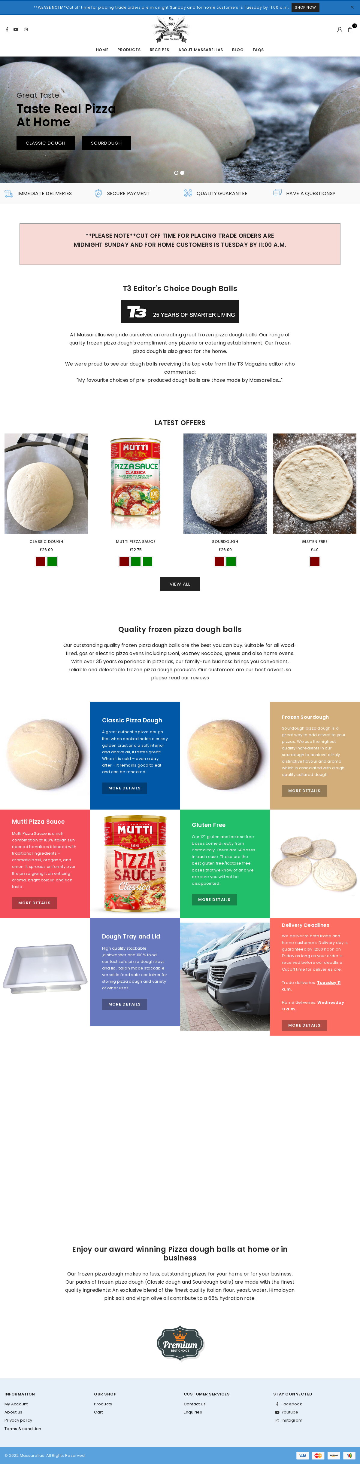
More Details (124, 788)
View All (180, 584)
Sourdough (225, 541)
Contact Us (195, 1404)
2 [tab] (182, 173)
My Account (16, 1404)
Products (129, 50)
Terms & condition (23, 1429)
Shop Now (305, 7)
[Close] (352, 8)
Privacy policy (18, 1420)
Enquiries (193, 1412)
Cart (98, 1412)
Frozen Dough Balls (281, 144)
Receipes (159, 50)
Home (102, 50)
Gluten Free (315, 541)
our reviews (195, 677)
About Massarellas (200, 50)
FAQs (258, 50)
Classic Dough (46, 541)
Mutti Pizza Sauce (136, 541)
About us (13, 1412)
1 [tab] (176, 173)
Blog (238, 50)
